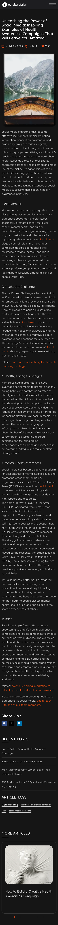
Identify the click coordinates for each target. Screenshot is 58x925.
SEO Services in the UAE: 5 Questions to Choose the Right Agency (29, 784)
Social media (47, 239)
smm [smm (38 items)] (4, 810)
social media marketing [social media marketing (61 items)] (20, 810)
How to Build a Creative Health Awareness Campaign (24, 751)
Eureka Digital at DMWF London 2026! (22, 761)
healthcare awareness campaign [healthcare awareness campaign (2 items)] (36, 804)
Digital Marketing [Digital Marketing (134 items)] (10, 804)
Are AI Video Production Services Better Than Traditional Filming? (26, 771)
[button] (4, 723)
